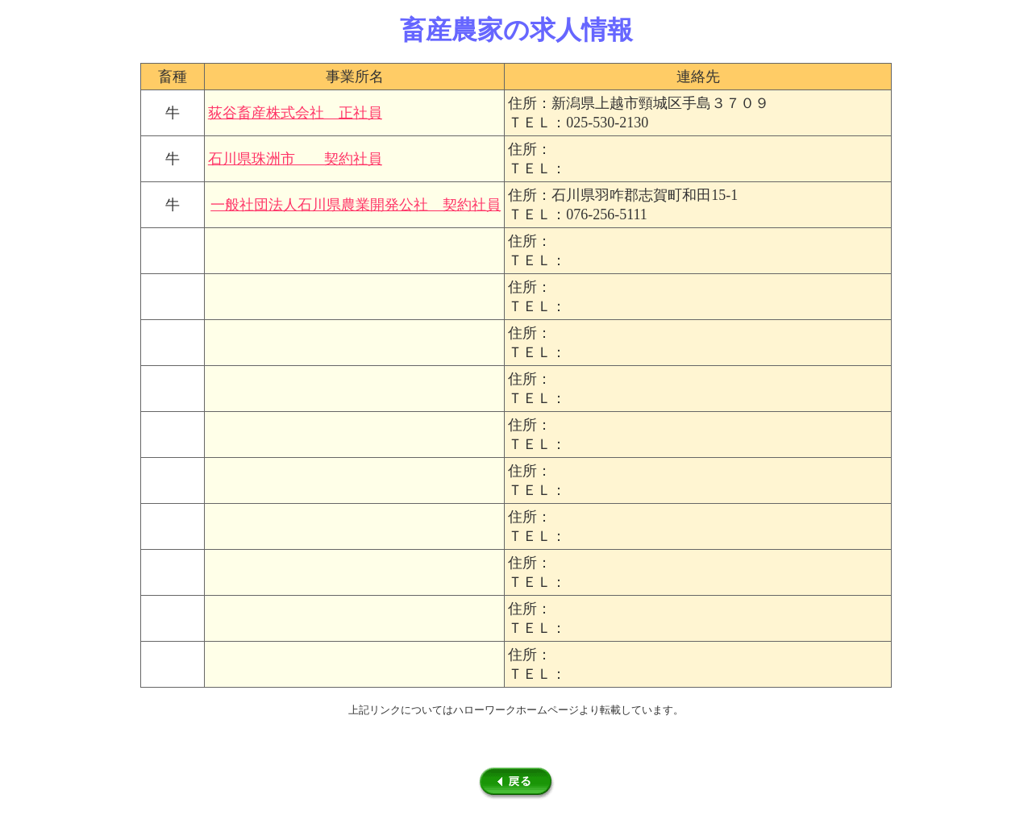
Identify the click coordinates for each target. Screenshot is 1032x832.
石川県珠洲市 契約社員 (295, 159)
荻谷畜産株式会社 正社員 (295, 113)
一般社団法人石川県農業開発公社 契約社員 (355, 205)
